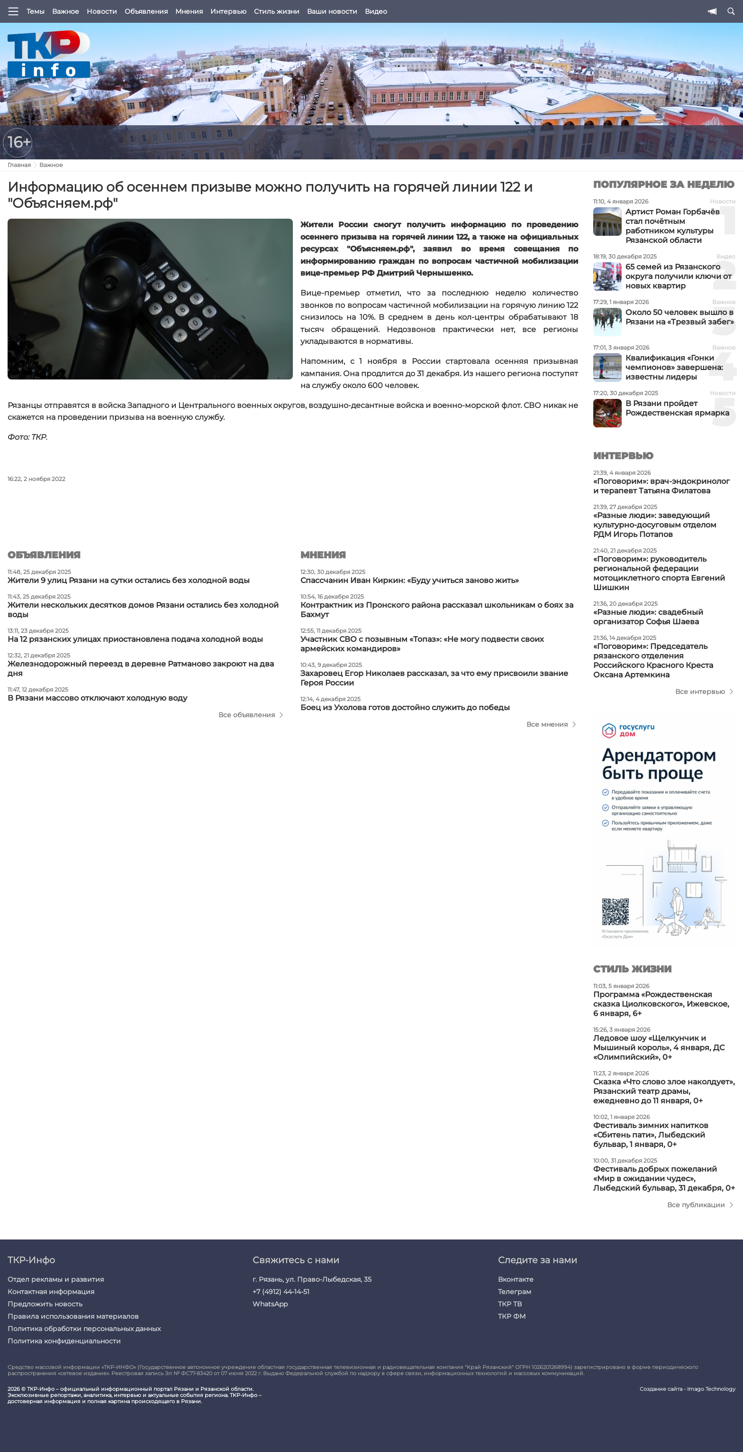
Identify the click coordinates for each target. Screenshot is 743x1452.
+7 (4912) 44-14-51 (281, 1291)
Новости (102, 11)
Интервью (228, 11)
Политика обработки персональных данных (84, 1328)
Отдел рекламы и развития (56, 1279)
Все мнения (547, 724)
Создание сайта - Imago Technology (687, 1389)
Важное (65, 11)
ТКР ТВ (510, 1304)
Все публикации (696, 1205)
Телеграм (514, 1291)
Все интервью (700, 691)
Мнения (189, 11)
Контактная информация (51, 1291)
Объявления (146, 11)
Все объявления (246, 715)
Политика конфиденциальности (64, 1341)
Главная (19, 164)
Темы (36, 11)
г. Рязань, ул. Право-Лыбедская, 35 (312, 1279)
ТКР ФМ (512, 1316)
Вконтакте (516, 1279)
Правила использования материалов (73, 1316)
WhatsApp (270, 1304)
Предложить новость (45, 1304)
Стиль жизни (276, 11)
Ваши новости (332, 11)
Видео (376, 11)
